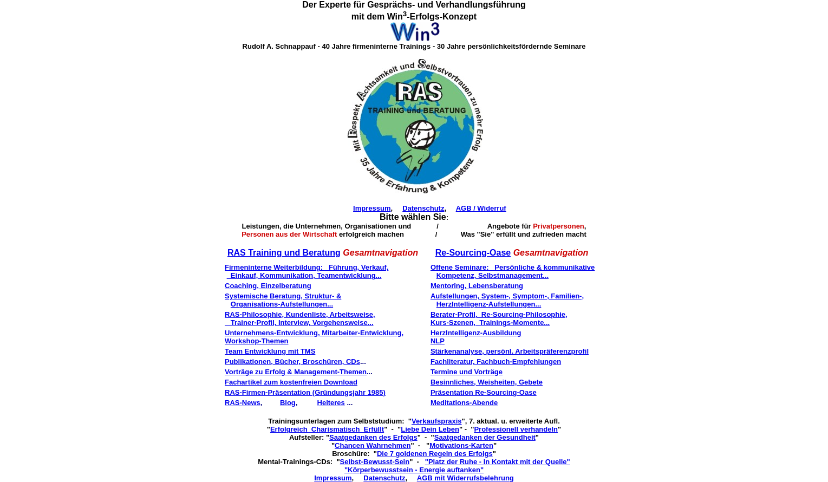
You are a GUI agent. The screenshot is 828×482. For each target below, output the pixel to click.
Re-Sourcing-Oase (473, 252)
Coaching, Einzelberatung (268, 286)
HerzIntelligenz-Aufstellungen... (489, 304)
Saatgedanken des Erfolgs (373, 437)
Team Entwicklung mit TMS (270, 351)
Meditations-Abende (464, 403)
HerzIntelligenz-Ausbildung (476, 333)
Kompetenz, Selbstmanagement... (492, 275)
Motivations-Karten (461, 445)
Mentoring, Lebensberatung (477, 286)
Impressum (371, 208)
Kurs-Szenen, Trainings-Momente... (490, 322)
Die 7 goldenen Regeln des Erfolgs (435, 454)
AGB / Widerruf (481, 208)
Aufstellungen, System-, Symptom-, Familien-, (507, 296)
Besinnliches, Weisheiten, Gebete (487, 382)
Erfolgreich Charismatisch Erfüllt (327, 429)
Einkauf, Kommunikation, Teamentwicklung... (304, 275)
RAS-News (242, 403)
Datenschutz (423, 208)
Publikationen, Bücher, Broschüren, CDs (292, 361)
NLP (438, 341)
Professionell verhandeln (516, 429)
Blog (288, 403)
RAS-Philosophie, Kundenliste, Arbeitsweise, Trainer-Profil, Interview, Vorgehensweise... (300, 318)
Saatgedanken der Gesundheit (485, 437)
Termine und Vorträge (467, 372)
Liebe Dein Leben (430, 429)
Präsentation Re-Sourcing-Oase (484, 392)
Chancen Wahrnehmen (372, 445)
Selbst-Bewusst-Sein (375, 462)
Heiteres (331, 403)
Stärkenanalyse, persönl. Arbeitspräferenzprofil (510, 351)
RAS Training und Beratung (284, 252)
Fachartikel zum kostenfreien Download (291, 382)
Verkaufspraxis (437, 421)
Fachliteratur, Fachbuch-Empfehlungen (496, 361)
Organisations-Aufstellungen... (282, 304)
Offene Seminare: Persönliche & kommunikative (513, 267)
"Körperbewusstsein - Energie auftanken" (414, 470)
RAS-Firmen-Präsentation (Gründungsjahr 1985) (305, 392)
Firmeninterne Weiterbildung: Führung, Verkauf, (306, 267)
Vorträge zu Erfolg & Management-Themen (296, 372)
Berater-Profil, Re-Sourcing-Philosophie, (499, 314)
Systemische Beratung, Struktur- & (283, 296)
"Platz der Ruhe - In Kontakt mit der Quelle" (497, 462)
